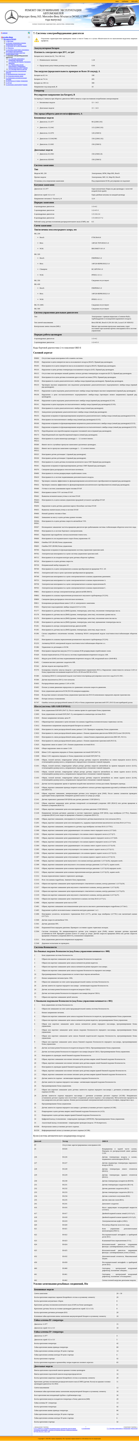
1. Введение (9, 41)
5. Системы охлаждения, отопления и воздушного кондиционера (17, 50)
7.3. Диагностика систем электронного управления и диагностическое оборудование (18, 66)
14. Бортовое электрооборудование (16, 84)
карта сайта (135, 1)
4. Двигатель (10, 48)
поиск (117, 1)
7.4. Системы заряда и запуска (17, 69)
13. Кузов (9, 82)
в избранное (125, 1)
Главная (4, 33)
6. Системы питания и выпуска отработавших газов (15, 53)
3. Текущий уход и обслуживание (16, 46)
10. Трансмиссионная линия (14, 76)
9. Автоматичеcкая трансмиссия (16, 74)
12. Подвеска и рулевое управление (17, 81)
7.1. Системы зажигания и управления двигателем (16, 59)
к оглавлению (86, 1428)
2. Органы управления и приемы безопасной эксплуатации (16, 43)
